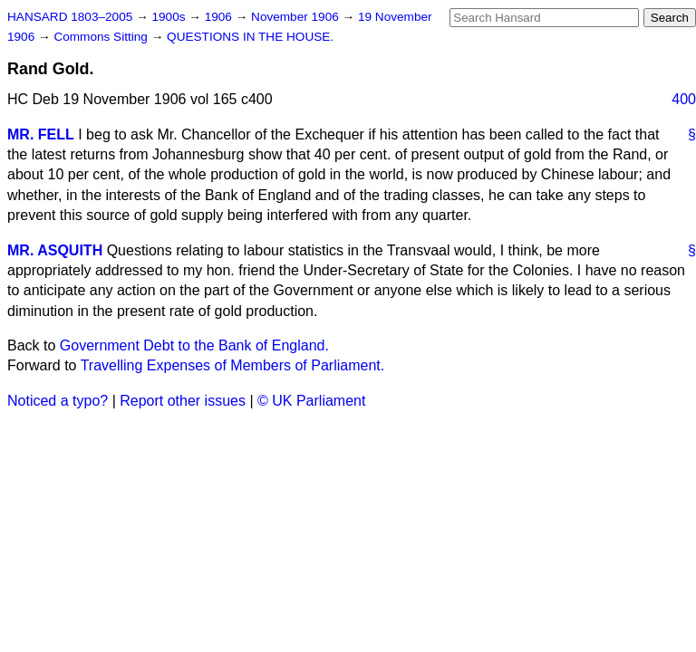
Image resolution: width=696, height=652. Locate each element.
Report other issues (183, 400)
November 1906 (297, 17)
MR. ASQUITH (54, 250)
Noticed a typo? (57, 400)
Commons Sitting (101, 36)
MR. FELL (40, 134)
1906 (220, 17)
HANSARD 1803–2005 (69, 17)
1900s (169, 17)
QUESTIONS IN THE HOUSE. (250, 36)
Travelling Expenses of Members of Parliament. (233, 365)
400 (684, 99)
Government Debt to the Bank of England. (194, 345)
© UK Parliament (311, 400)
